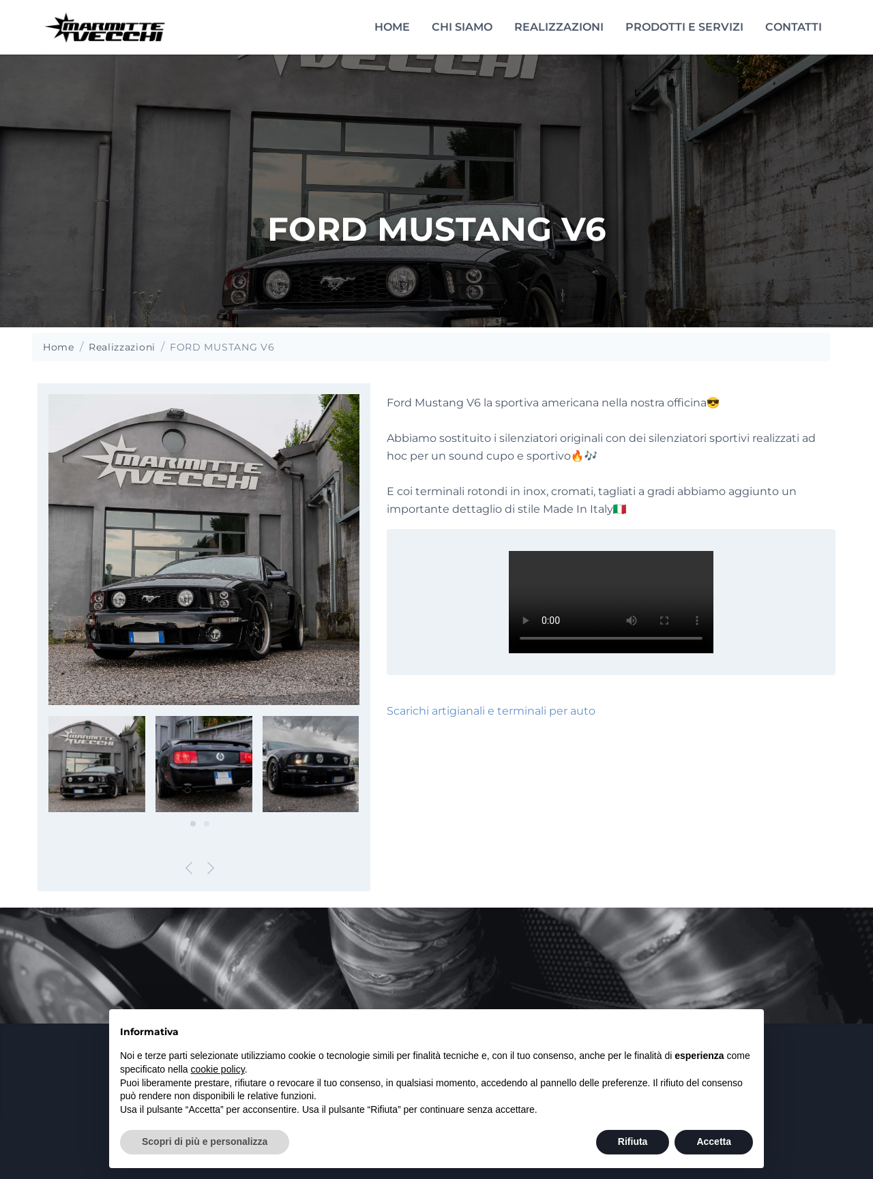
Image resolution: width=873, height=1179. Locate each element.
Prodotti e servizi (684, 26)
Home (392, 26)
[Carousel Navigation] (203, 870)
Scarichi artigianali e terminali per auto (491, 710)
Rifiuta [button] (633, 1141)
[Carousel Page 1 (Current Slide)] (193, 823)
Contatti (793, 26)
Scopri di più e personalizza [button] (204, 1141)
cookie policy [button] (218, 1069)
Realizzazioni (559, 26)
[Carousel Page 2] (206, 823)
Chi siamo (462, 26)
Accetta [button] (713, 1141)
